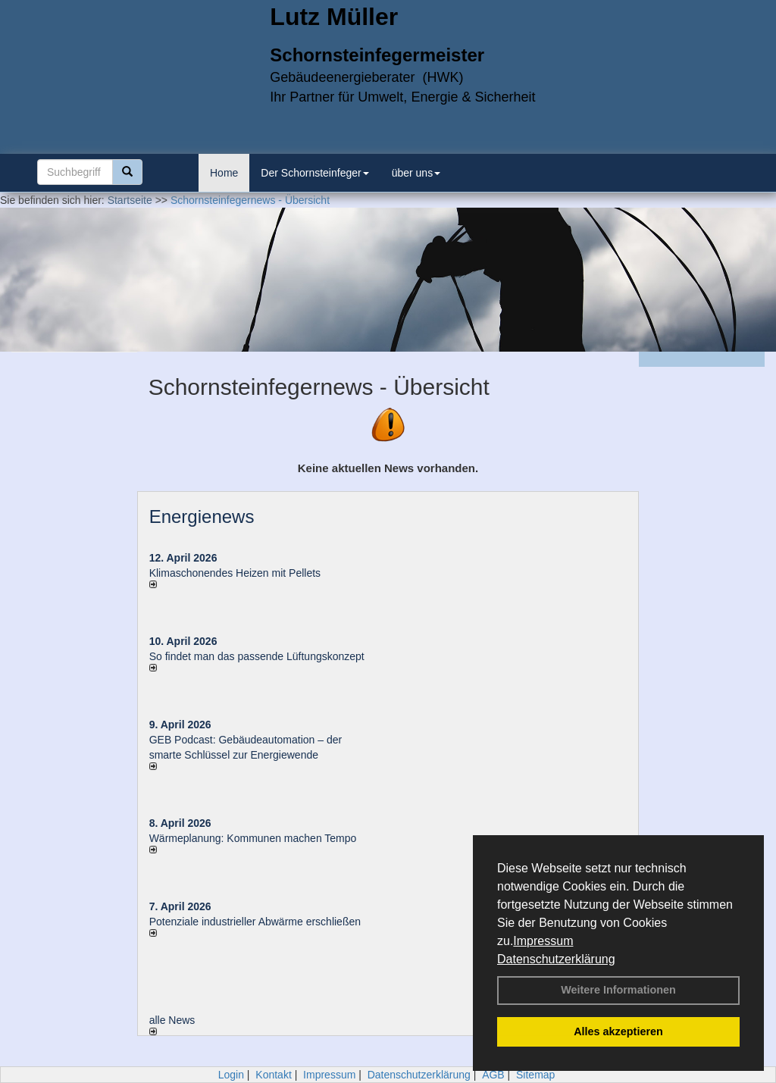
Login (231, 1075)
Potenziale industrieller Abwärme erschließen (255, 922)
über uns (416, 173)
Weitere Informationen (618, 990)
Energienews (202, 516)
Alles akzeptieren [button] (618, 1031)
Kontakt (273, 1075)
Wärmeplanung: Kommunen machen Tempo (253, 838)
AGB (493, 1075)
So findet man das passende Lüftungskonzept (257, 656)
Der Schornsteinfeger (314, 173)
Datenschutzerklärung (556, 959)
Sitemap (535, 1075)
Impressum (543, 940)
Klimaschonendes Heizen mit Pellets (235, 573)
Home (224, 173)
